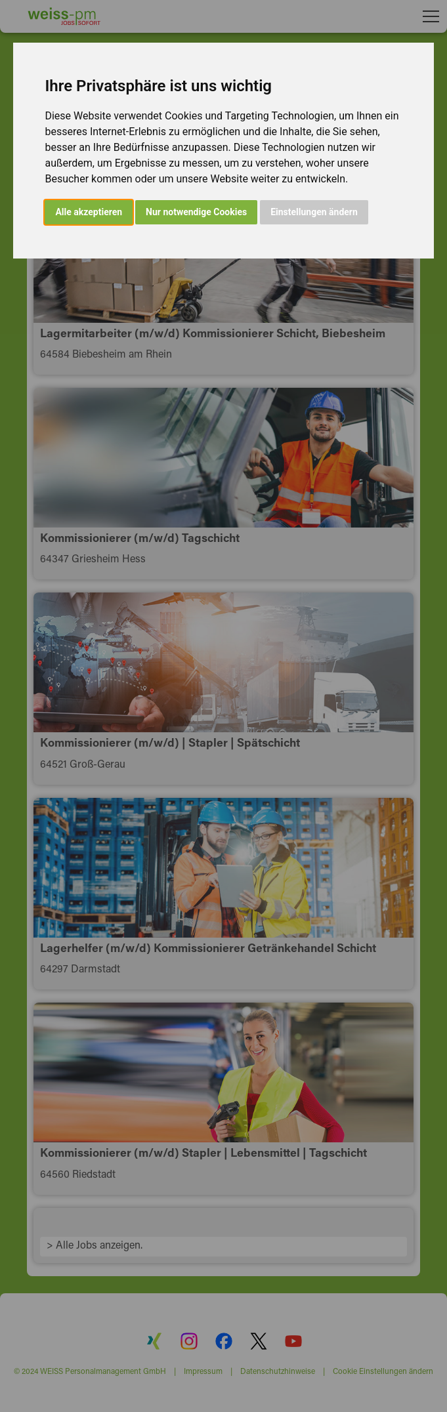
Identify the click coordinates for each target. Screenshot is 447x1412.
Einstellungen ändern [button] (314, 212)
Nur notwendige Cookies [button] (196, 212)
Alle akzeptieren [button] (88, 212)
